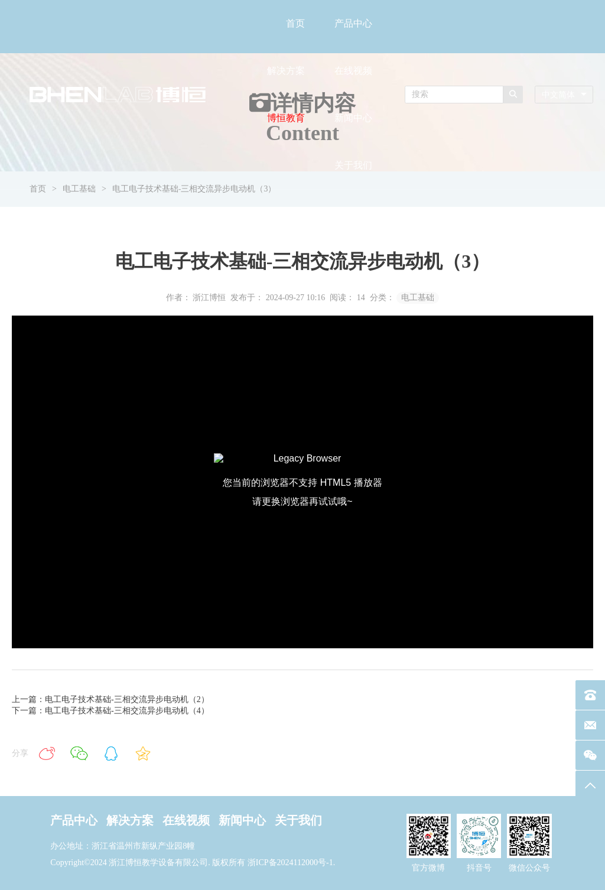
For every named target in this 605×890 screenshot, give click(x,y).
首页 (295, 23)
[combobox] (564, 95)
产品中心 (353, 23)
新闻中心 (353, 118)
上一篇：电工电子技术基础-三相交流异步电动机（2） (110, 699)
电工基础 (417, 297)
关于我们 (353, 165)
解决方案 (286, 71)
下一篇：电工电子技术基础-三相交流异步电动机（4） (110, 710)
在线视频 (353, 71)
